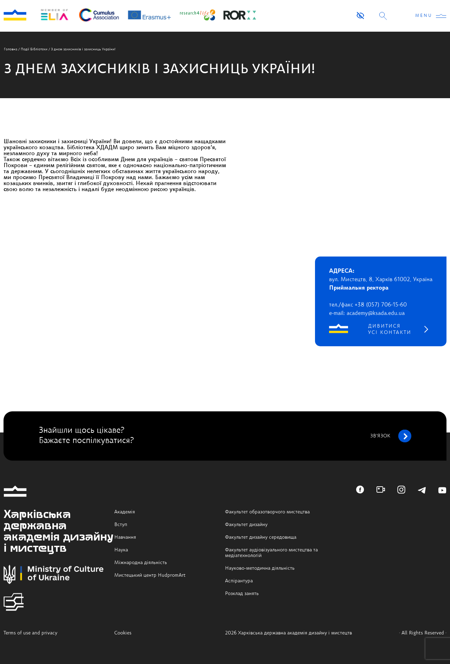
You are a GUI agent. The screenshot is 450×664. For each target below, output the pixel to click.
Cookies (122, 633)
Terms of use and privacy (30, 633)
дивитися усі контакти (389, 329)
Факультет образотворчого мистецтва (267, 512)
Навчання (125, 537)
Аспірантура (239, 580)
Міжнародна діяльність (140, 562)
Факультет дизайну (246, 524)
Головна (10, 49)
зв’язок (390, 436)
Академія (124, 512)
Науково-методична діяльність (260, 568)
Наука (121, 550)
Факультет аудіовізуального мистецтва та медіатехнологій (271, 553)
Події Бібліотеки (34, 49)
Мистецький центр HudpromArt (150, 575)
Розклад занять (242, 593)
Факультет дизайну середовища (260, 537)
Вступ (120, 524)
